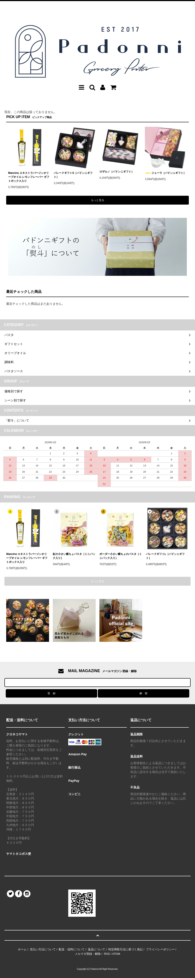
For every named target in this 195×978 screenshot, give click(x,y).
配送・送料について (72, 949)
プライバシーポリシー (160, 949)
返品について (96, 949)
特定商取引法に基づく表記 (125, 949)
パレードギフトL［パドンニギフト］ (165, 556)
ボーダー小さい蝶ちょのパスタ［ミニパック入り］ (120, 556)
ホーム (22, 949)
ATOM (116, 953)
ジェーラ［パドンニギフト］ (165, 173)
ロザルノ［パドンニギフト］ (116, 171)
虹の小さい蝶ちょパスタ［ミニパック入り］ (74, 556)
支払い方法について (43, 949)
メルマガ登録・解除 (88, 953)
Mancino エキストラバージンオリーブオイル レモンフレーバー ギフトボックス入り (28, 176)
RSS (107, 953)
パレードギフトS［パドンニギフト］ (73, 174)
